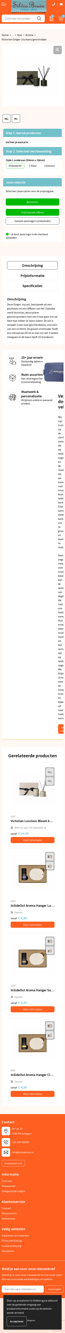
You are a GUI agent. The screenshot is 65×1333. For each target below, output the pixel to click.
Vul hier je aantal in (17, 142)
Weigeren (31, 1320)
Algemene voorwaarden (15, 1235)
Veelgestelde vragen (13, 1191)
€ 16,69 (19, 833)
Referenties (8, 1218)
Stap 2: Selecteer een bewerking (28, 151)
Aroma (29, 35)
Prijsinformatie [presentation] (32, 275)
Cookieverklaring (11, 1246)
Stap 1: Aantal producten (23, 133)
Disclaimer (8, 1251)
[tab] (32, 265)
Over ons (7, 1181)
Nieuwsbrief (9, 1186)
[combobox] (18, 18)
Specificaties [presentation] (32, 285)
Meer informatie (32, 840)
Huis (19, 35)
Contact (6, 1208)
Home (5, 35)
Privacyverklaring (12, 1240)
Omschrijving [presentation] (32, 265)
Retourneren (9, 1213)
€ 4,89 (19, 918)
